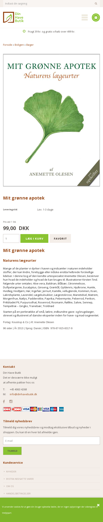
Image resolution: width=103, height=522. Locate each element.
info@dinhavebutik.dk (23, 394)
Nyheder (11, 471)
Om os (10, 486)
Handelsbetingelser (18, 493)
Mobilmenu (85, 17)
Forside (7, 45)
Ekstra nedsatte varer (20, 478)
